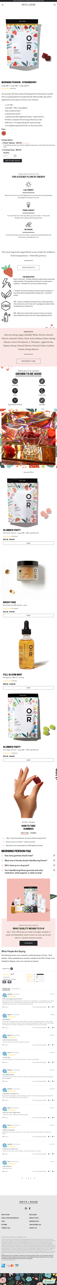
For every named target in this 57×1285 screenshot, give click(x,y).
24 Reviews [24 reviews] (13, 88)
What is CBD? (5, 1215)
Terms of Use (5, 1228)
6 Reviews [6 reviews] (14, 681)
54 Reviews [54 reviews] (14, 753)
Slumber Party (12, 530)
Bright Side (9, 602)
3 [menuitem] (30, 1178)
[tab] (6, 989)
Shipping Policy (34, 1221)
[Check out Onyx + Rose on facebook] (29, 1208)
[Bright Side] (28, 573)
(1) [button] (34, 976)
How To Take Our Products (10, 1218)
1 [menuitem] (26, 1178)
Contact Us (33, 1228)
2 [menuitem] (28, 1178)
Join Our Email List (35, 1225)
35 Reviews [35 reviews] (14, 536)
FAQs (3, 1221)
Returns (4, 1225)
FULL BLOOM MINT (12, 675)
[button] (9, 981)
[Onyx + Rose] (28, 4)
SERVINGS (33, 833)
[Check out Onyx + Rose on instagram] (26, 1208)
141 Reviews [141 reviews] (14, 608)
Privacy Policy (34, 1218)
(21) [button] (35, 974)
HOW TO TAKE (25, 833)
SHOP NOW (40, 0)
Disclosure (33, 1215)
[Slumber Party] (28, 500)
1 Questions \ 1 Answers (9, 979)
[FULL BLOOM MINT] (28, 645)
